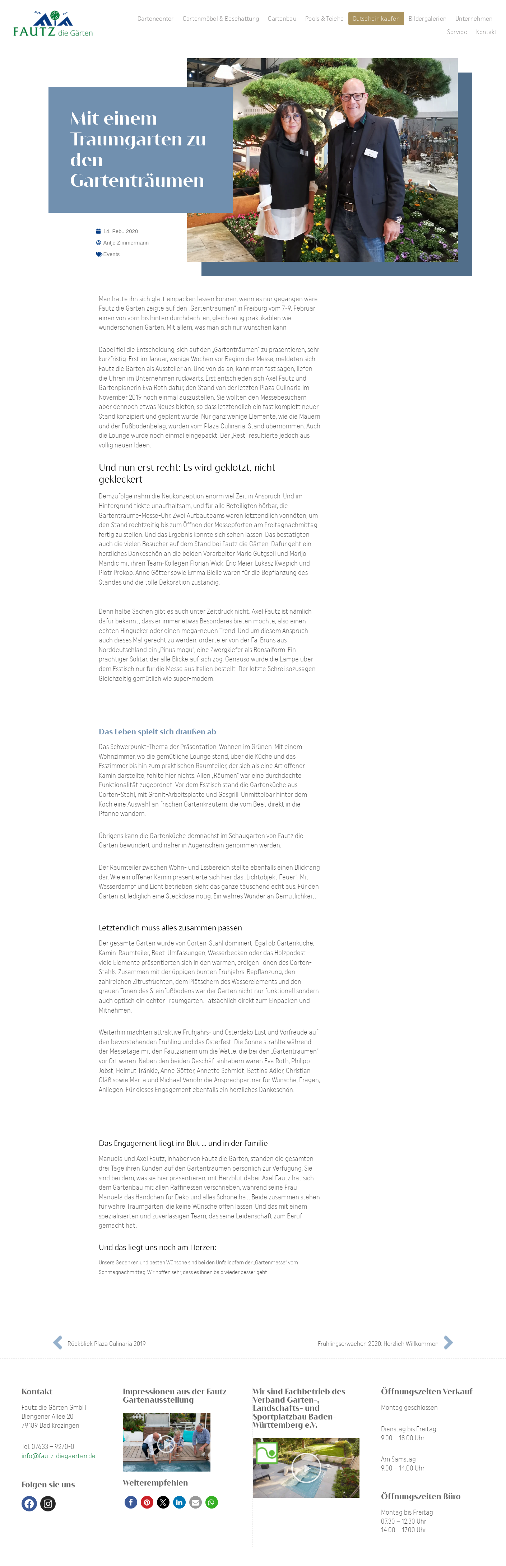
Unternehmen (473, 18)
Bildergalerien (427, 18)
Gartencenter (156, 18)
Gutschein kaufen (376, 18)
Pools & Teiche (324, 18)
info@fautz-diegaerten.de (59, 1456)
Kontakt (486, 32)
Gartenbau (282, 18)
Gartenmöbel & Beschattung (221, 18)
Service (457, 32)
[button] (131, 1502)
